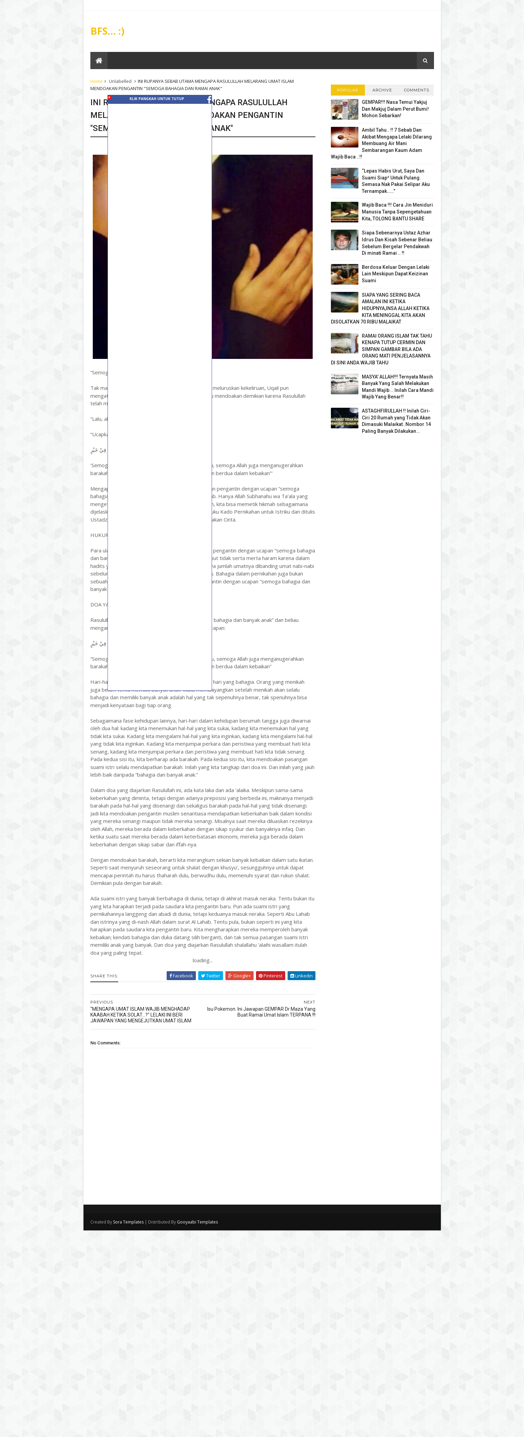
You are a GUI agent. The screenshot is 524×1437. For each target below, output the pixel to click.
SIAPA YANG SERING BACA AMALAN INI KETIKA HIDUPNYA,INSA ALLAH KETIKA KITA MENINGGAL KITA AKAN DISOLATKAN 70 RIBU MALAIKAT (380, 308)
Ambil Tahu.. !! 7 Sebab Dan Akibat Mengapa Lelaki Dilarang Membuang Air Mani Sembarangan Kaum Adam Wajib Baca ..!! (381, 143)
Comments (416, 90)
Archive (382, 90)
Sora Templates (128, 1222)
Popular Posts (347, 92)
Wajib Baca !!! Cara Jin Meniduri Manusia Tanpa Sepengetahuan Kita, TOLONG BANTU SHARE (397, 211)
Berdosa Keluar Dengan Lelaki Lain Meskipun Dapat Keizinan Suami (396, 273)
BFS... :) (107, 30)
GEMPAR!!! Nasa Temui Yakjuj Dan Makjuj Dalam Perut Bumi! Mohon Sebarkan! (395, 108)
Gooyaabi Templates (197, 1222)
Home (96, 81)
